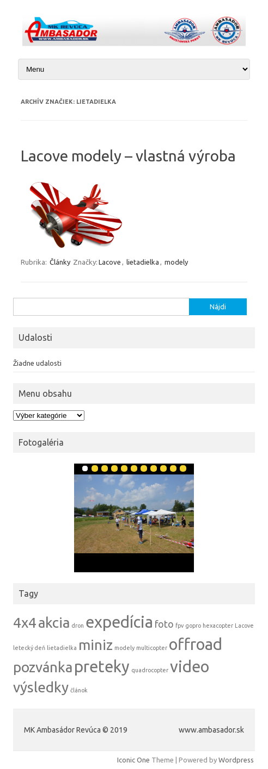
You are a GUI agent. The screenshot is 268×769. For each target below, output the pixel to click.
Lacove (110, 262)
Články (60, 262)
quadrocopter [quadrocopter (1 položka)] (149, 670)
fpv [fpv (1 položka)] (179, 625)
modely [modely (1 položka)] (124, 648)
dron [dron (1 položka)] (77, 625)
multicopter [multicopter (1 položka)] (151, 648)
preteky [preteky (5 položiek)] (102, 667)
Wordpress (236, 760)
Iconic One (133, 760)
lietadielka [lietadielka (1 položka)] (62, 648)
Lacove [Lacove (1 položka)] (244, 625)
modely (176, 262)
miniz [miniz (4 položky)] (95, 645)
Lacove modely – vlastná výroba (128, 155)
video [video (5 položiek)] (189, 667)
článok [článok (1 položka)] (79, 690)
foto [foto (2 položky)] (164, 624)
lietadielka (142, 262)
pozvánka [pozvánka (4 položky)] (42, 667)
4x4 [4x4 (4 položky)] (24, 622)
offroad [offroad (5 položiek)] (195, 644)
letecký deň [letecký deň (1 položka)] (29, 648)
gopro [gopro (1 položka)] (193, 625)
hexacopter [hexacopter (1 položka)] (218, 625)
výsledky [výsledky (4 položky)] (41, 687)
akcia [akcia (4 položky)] (54, 622)
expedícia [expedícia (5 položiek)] (119, 622)
